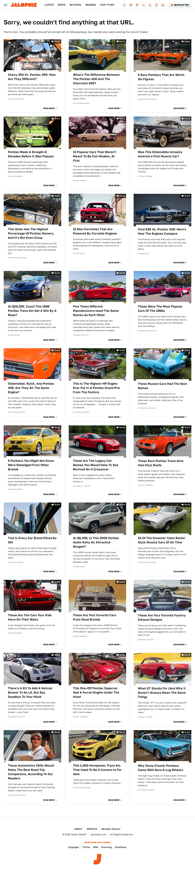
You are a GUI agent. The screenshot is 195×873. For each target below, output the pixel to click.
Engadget (74, 847)
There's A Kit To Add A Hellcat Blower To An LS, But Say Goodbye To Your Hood (30, 692)
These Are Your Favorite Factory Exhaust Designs (162, 617)
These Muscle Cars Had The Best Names (162, 386)
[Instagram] (156, 5)
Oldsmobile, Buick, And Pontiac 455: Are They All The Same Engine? (31, 388)
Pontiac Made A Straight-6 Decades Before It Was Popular (31, 154)
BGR (95, 847)
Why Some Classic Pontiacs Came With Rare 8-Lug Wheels (160, 768)
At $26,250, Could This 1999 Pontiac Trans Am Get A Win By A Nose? (32, 311)
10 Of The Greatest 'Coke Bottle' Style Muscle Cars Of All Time (162, 540)
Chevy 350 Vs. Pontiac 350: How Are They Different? (32, 77)
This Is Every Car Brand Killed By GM (32, 540)
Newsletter (180, 4)
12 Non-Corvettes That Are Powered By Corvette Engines (95, 231)
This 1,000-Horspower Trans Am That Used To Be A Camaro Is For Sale (97, 770)
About (78, 829)
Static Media (78, 834)
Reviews (75, 4)
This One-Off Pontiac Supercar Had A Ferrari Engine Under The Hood (96, 692)
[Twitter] (143, 5)
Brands (90, 4)
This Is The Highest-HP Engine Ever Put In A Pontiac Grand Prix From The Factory (96, 388)
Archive (92, 829)
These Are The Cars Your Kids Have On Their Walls (30, 617)
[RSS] (163, 5)
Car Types (107, 4)
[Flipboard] (137, 5)
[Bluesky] (131, 5)
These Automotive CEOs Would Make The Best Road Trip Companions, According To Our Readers (31, 772)
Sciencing (106, 847)
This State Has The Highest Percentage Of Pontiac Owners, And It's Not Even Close (31, 233)
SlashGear (121, 847)
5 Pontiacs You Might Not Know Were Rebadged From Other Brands (31, 465)
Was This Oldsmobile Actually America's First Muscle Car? (160, 154)
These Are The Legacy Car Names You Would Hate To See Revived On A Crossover (95, 465)
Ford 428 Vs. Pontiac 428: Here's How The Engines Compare (162, 231)
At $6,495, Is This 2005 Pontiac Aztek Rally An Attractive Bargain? (96, 542)
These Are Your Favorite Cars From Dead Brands (94, 617)
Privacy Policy (111, 829)
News (62, 4)
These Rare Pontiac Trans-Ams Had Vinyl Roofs (160, 463)
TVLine (86, 847)
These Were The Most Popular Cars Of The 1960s (160, 309)
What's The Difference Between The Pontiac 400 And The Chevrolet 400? (96, 79)
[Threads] (150, 5)
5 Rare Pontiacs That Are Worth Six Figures (161, 77)
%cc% (57, 41)
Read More (49, 108)
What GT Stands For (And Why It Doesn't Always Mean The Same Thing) (162, 693)
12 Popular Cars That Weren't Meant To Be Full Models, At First (94, 156)
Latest (49, 4)
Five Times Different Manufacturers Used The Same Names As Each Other (96, 311)
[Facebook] (124, 5)
